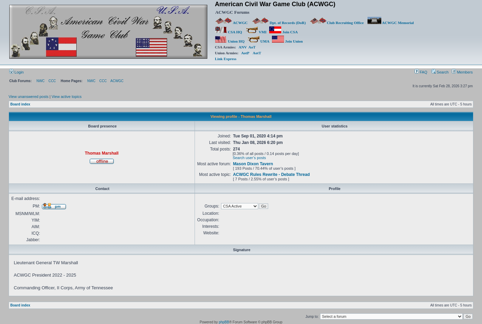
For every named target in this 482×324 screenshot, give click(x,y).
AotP (245, 53)
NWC (40, 81)
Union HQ (229, 41)
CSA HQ (228, 32)
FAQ (421, 72)
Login (16, 72)
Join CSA (283, 32)
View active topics (66, 96)
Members (462, 72)
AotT (257, 53)
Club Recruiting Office (336, 23)
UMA (258, 41)
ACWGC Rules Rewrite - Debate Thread (271, 174)
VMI (256, 32)
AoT (252, 47)
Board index (20, 104)
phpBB (224, 322)
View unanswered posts (28, 96)
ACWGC (232, 23)
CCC (52, 81)
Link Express (225, 59)
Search (440, 72)
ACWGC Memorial (391, 23)
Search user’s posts (249, 158)
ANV (243, 47)
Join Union (288, 41)
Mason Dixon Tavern (253, 163)
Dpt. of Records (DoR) (279, 23)
